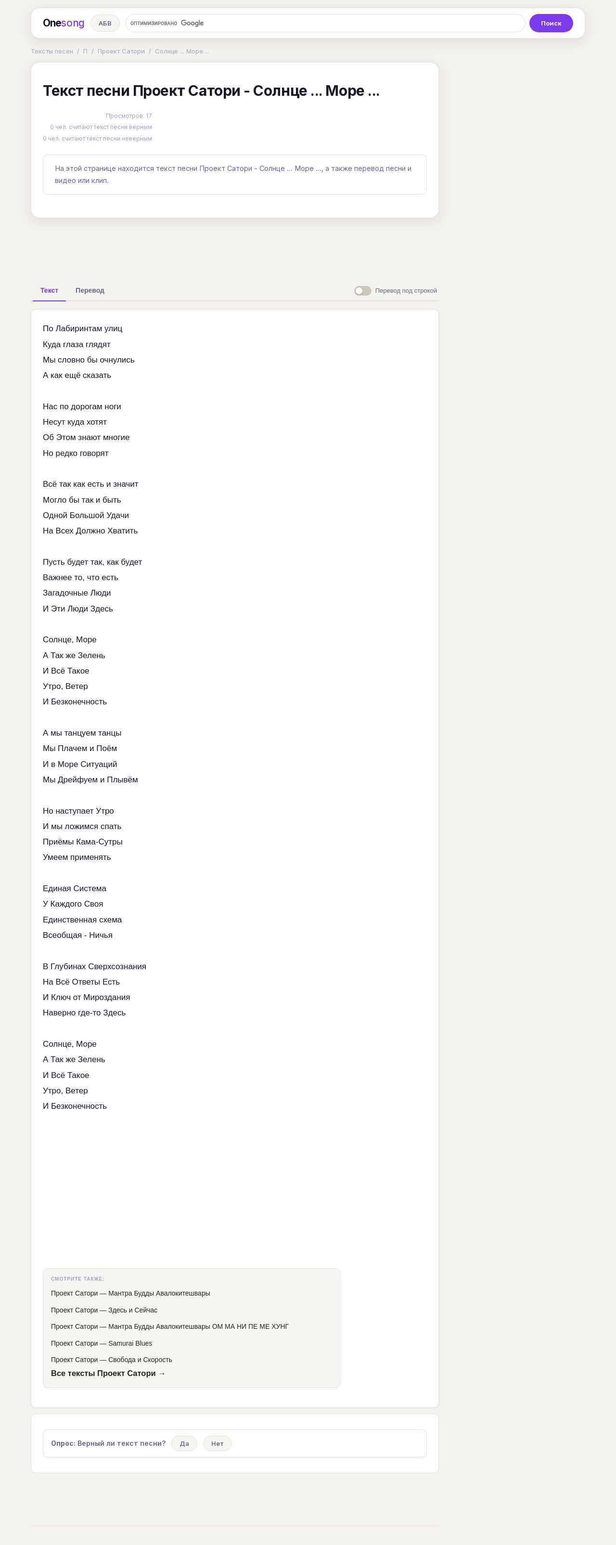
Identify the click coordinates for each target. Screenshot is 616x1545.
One (64, 23)
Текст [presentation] (49, 290)
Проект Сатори (121, 51)
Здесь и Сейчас (132, 1310)
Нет (217, 1443)
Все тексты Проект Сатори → (108, 1373)
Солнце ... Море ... (182, 51)
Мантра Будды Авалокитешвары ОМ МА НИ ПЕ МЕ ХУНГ (198, 1326)
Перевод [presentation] (90, 290)
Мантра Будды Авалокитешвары (159, 1293)
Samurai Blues (130, 1343)
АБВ (105, 23)
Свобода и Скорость (140, 1359)
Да (184, 1443)
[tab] (49, 290)
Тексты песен (52, 51)
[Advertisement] (234, 247)
